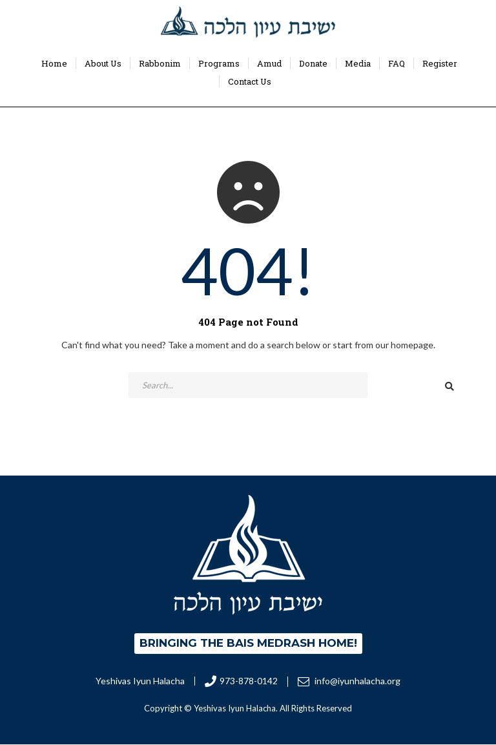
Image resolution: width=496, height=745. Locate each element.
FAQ (396, 63)
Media (358, 63)
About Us (103, 63)
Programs (219, 63)
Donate (313, 63)
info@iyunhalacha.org (349, 680)
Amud (269, 63)
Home (54, 63)
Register (439, 63)
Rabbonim (160, 63)
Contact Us (249, 81)
